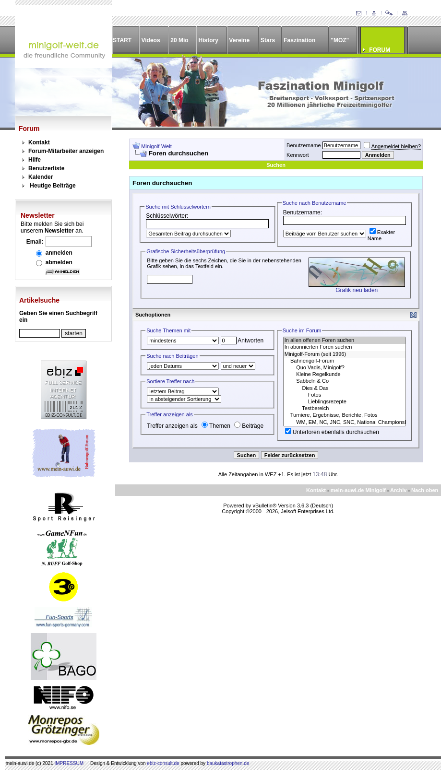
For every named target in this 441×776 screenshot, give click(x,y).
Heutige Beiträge (52, 185)
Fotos (344, 395)
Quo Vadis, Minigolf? (344, 367)
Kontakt (39, 142)
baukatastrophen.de (228, 763)
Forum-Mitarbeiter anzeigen (66, 151)
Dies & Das (344, 388)
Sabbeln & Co (344, 381)
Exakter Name (381, 235)
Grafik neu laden (356, 290)
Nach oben (424, 490)
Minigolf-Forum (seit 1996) (344, 354)
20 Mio (179, 40)
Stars (268, 40)
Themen (216, 426)
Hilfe (34, 159)
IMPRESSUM (69, 763)
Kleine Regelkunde (344, 374)
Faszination (299, 40)
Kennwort (297, 155)
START (122, 40)
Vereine (239, 40)
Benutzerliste (46, 168)
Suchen (276, 165)
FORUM (379, 50)
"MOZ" (340, 40)
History (208, 40)
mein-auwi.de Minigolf (358, 490)
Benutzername (303, 145)
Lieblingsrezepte (344, 402)
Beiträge (248, 426)
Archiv (398, 490)
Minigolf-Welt (156, 146)
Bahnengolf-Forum (344, 361)
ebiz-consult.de (163, 763)
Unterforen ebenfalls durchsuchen (332, 432)
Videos (150, 40)
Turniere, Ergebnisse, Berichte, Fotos (344, 415)
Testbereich (344, 408)
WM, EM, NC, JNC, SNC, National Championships (344, 422)
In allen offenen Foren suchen (344, 340)
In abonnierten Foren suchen (344, 347)
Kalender (40, 177)
